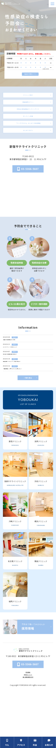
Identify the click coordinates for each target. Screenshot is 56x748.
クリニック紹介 (28, 96)
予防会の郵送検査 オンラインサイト (28, 117)
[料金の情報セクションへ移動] (35, 742)
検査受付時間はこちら (30, 73)
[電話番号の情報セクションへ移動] (7, 742)
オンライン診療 (28, 126)
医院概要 (28, 714)
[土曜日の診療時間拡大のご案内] (28, 356)
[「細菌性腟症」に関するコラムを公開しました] (28, 403)
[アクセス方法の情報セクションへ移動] (21, 742)
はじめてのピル (28, 146)
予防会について (28, 717)
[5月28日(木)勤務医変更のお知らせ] (28, 380)
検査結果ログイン (28, 107)
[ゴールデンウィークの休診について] (28, 368)
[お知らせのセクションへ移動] (49, 742)
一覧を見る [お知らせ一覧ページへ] (28, 419)
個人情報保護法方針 (28, 721)
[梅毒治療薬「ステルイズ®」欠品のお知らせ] (28, 392)
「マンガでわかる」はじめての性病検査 (28, 136)
